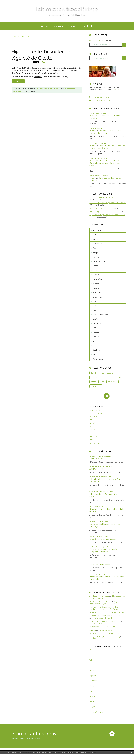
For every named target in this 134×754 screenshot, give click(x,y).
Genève (96, 266)
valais (15, 91)
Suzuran (92, 630)
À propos (72, 26)
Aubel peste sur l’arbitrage (99, 596)
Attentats (96, 239)
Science (96, 341)
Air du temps (97, 230)
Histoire (96, 270)
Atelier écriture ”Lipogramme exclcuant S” (104, 621)
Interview (96, 283)
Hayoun (92, 691)
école (19, 91)
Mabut (91, 686)
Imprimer (46, 62)
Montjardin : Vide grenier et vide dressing (104, 636)
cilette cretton (70, 89)
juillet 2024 (93, 420)
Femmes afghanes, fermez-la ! (100, 211)
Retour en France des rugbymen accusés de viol (107, 203)
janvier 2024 (94, 436)
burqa (101, 382)
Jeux (94, 301)
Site (94, 345)
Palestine (96, 332)
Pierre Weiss (38, 77)
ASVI (94, 235)
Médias (95, 319)
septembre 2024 (95, 413)
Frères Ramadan (99, 261)
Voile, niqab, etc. (52, 89)
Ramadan (93, 681)
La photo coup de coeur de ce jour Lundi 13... (106, 616)
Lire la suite (18, 81)
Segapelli (92, 675)
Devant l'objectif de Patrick (102, 618)
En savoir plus (92, 752)
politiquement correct (99, 160)
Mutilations (97, 323)
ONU (95, 328)
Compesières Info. (96, 712)
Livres (95, 310)
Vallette (92, 660)
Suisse (44, 89)
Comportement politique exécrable (102, 197)
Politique (96, 337)
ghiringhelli (94, 373)
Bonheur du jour (114, 633)
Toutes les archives (96, 443)
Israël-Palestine (98, 297)
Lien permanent (19, 89)
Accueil (45, 26)
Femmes (39, 89)
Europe (95, 252)
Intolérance (97, 288)
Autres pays (97, 243)
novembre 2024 (95, 410)
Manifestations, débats (101, 314)
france (93, 382)
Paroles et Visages (117, 612)
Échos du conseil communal (99, 601)
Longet (92, 707)
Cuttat (91, 665)
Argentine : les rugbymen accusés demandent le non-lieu (107, 216)
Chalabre (92, 638)
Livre (94, 306)
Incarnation (111, 626)
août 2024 (93, 416)
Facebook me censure (99, 564)
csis (119, 377)
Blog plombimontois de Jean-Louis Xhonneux (104, 602)
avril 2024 (93, 426)
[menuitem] (45, 26)
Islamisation (97, 292)
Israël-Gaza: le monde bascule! (103, 539)
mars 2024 (93, 429)
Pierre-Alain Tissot (97, 115)
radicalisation (112, 382)
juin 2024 (92, 423)
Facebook (87, 26)
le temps (93, 377)
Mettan (92, 649)
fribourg (103, 377)
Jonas (92, 131)
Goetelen (92, 670)
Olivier (91, 701)
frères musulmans (108, 373)
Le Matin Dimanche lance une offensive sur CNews (105, 163)
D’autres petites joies (97, 633)
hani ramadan (95, 386)
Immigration (97, 279)
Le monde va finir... (96, 626)
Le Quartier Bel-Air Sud (109, 609)
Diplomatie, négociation (98, 612)
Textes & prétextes (106, 630)
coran (112, 377)
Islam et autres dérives (67, 9)
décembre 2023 (95, 439)
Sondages (96, 350)
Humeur (96, 275)
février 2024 (93, 433)
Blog (94, 248)
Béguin (92, 655)
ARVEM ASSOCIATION (97, 623)
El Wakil (92, 696)
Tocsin (92, 178)
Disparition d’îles (95, 208)
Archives (58, 26)
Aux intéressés (96, 458)
